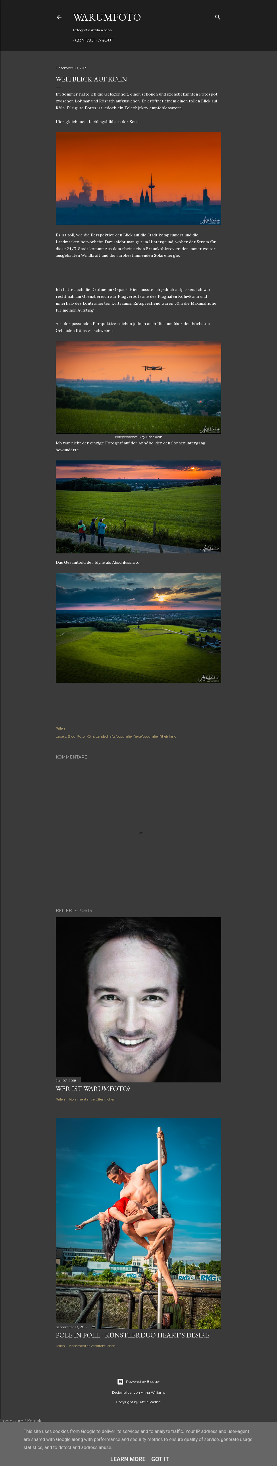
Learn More (128, 1459)
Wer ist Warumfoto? (93, 1088)
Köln (90, 736)
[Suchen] (217, 16)
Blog (72, 736)
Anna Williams (153, 1392)
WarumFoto (107, 17)
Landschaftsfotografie (114, 736)
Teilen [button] (60, 728)
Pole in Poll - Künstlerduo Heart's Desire (132, 1335)
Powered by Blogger (138, 1381)
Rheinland (167, 736)
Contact (83, 40)
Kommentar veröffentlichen (92, 1099)
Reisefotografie (145, 736)
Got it (160, 1459)
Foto (81, 736)
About (103, 40)
